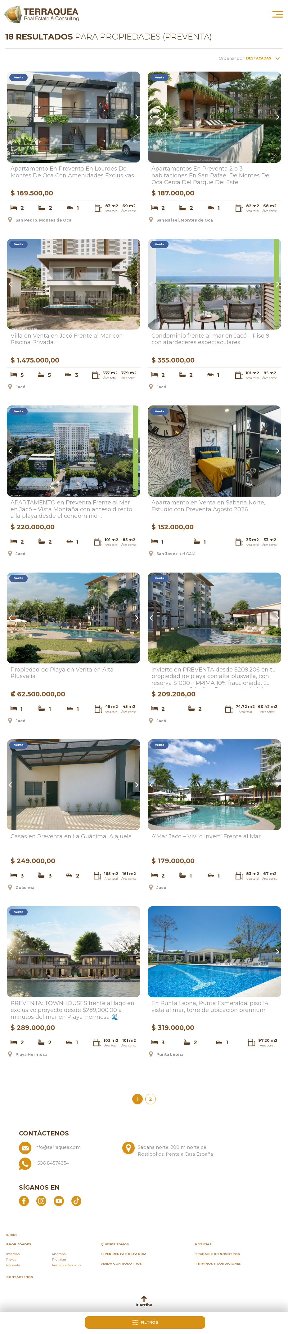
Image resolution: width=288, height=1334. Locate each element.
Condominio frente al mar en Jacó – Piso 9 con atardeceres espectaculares (210, 339)
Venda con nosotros (121, 1263)
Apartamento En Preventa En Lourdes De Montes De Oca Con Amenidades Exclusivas (72, 172)
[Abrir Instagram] (41, 1200)
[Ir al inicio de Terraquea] (41, 14)
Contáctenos (19, 1277)
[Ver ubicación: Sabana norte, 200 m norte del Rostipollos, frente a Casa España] (171, 1150)
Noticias (203, 1244)
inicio (11, 1235)
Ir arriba (144, 1301)
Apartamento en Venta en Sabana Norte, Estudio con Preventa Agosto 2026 (208, 506)
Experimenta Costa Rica (123, 1254)
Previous (11, 117)
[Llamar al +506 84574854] (120, 1164)
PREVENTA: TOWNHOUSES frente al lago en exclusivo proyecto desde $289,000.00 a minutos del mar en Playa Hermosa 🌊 (72, 1010)
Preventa (13, 1265)
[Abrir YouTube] (59, 1200)
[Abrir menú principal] (277, 14)
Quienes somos (115, 1244)
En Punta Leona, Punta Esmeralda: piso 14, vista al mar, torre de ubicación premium (210, 1006)
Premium (59, 1259)
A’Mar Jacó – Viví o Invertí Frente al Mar (206, 836)
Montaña (59, 1254)
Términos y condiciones (218, 1263)
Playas (11, 1259)
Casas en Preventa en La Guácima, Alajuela (71, 836)
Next (136, 117)
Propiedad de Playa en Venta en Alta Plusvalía (62, 673)
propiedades (18, 1244)
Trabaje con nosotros (217, 1254)
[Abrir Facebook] (24, 1200)
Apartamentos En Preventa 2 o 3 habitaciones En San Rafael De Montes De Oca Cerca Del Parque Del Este (210, 175)
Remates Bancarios (66, 1265)
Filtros (145, 1322)
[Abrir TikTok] (76, 1200)
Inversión (13, 1254)
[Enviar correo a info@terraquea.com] (68, 1150)
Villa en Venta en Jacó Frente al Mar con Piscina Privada (67, 339)
